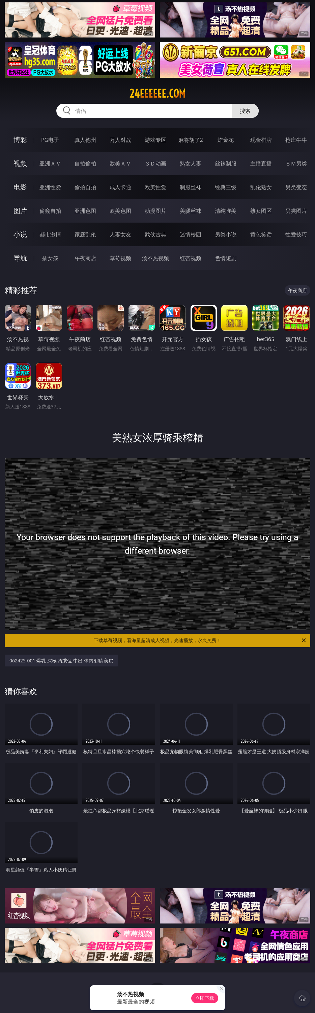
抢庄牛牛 (296, 140)
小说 (20, 234)
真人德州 (85, 140)
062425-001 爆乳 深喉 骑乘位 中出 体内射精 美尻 (61, 660)
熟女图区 (261, 210)
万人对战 (120, 140)
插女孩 (50, 258)
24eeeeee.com (157, 93)
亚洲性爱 (50, 187)
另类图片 (296, 210)
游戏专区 (155, 140)
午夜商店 (85, 258)
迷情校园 (190, 234)
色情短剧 (225, 258)
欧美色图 (120, 210)
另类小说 (225, 234)
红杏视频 (190, 258)
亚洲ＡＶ (50, 163)
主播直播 (261, 163)
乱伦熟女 (261, 187)
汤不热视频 (155, 258)
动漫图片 (155, 210)
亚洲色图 (85, 210)
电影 (20, 187)
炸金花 (226, 140)
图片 (20, 210)
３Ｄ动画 (155, 163)
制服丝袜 (190, 187)
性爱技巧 (296, 234)
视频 (20, 163)
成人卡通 (120, 187)
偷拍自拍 (85, 187)
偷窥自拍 (50, 210)
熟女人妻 (190, 163)
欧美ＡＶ (120, 163)
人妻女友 (120, 234)
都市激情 (50, 234)
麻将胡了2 (190, 140)
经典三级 (225, 187)
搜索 (245, 111)
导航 (20, 257)
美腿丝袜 (190, 210)
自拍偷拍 (85, 163)
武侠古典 (155, 234)
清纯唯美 (225, 210)
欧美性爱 (155, 187)
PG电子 (50, 140)
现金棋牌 (261, 140)
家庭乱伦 (85, 234)
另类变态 (296, 187)
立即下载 (204, 998)
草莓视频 (120, 258)
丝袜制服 (225, 163)
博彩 (20, 139)
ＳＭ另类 (296, 163)
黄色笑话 (261, 234)
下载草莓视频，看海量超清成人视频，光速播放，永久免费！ (200, 640)
